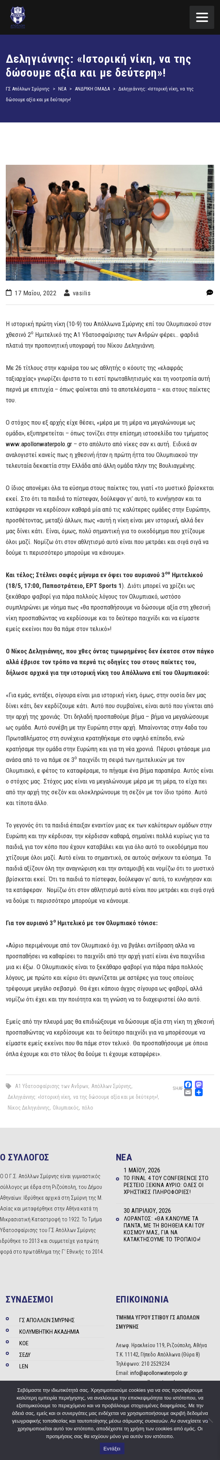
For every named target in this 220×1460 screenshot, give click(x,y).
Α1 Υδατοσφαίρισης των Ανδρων (51, 1086)
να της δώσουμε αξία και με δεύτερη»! (115, 1097)
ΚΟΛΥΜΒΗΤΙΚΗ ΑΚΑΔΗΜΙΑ (49, 1331)
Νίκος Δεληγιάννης (29, 1108)
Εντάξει (112, 1449)
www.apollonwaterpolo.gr (39, 444)
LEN (23, 1366)
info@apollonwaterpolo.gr (159, 1373)
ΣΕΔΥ (24, 1354)
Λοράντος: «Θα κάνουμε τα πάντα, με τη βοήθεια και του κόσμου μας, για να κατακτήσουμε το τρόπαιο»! (164, 1229)
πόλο (87, 1108)
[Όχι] (210, 1420)
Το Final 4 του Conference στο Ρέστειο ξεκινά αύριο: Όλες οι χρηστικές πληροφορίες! (166, 1185)
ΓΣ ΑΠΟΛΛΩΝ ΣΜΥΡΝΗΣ (47, 1320)
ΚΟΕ (24, 1343)
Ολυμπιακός (66, 1108)
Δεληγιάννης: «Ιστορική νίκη (39, 1097)
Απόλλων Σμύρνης (111, 1086)
